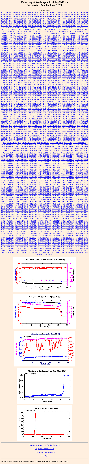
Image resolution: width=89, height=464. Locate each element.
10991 (58, 146)
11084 (31, 150)
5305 (71, 80)
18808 (63, 194)
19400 (31, 201)
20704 (17, 216)
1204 (81, 31)
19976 (63, 205)
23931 (86, 250)
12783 (8, 177)
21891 (8, 228)
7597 (29, 116)
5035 (40, 63)
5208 (86, 75)
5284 (25, 80)
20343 (63, 211)
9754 (82, 141)
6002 (59, 88)
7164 (82, 107)
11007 (13, 148)
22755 (8, 239)
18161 (31, 188)
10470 (44, 145)
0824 (74, 22)
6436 (44, 97)
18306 (77, 188)
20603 (31, 214)
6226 (55, 92)
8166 (37, 126)
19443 (58, 201)
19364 (17, 201)
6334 (10, 95)
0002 (6, 12)
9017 (86, 135)
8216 (10, 129)
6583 (78, 97)
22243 (54, 231)
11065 (85, 148)
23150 (86, 243)
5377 (22, 84)
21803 (68, 224)
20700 (12, 216)
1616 (44, 43)
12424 (81, 158)
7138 (18, 107)
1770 (48, 48)
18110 (17, 188)
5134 (29, 71)
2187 (18, 54)
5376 (18, 84)
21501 (49, 222)
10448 (3, 145)
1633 (6, 45)
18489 (3, 192)
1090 (30, 28)
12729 (26, 173)
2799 (25, 58)
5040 (59, 63)
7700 (22, 120)
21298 (21, 220)
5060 (33, 65)
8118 (33, 124)
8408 (86, 131)
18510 (8, 192)
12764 (31, 175)
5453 (48, 88)
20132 (8, 209)
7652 (48, 118)
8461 (37, 133)
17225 (40, 180)
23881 (77, 250)
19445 (63, 201)
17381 (17, 182)
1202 (74, 31)
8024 (48, 122)
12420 (67, 158)
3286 (71, 60)
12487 (17, 163)
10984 (26, 146)
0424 (78, 16)
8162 (22, 126)
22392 (31, 233)
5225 (59, 77)
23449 (17, 246)
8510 (25, 135)
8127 (52, 124)
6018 (82, 88)
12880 (26, 179)
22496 (86, 233)
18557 (21, 192)
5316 (18, 82)
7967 (14, 122)
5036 (44, 63)
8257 (59, 129)
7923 (86, 120)
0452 (82, 16)
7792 (40, 120)
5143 (63, 71)
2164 (33, 52)
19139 (81, 197)
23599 (40, 248)
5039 (56, 63)
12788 (31, 177)
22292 (12, 233)
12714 (72, 171)
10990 (54, 146)
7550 (22, 114)
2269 (44, 54)
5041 (63, 63)
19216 (35, 199)
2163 (29, 52)
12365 (40, 154)
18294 (67, 188)
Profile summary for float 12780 (44, 452)
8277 (63, 129)
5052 (10, 65)
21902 (17, 228)
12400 (77, 156)
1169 (29, 31)
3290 (86, 60)
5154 (78, 71)
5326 (55, 82)
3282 (56, 60)
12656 (3, 171)
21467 (12, 222)
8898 (67, 135)
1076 (86, 26)
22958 (44, 241)
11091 (54, 150)
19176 (12, 199)
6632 (10, 99)
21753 (49, 224)
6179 (21, 92)
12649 (58, 169)
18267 (58, 188)
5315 (14, 82)
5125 (85, 69)
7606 (59, 116)
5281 (14, 80)
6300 (40, 94)
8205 (56, 128)
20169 (54, 209)
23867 (68, 250)
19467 (68, 201)
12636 (86, 167)
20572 (81, 212)
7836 (56, 120)
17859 (72, 184)
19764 (3, 205)
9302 (29, 139)
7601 (44, 116)
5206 (78, 75)
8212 (82, 128)
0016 (55, 12)
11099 (85, 150)
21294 (17, 220)
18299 (72, 188)
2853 (71, 58)
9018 (3, 137)
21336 (35, 220)
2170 (56, 52)
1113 (48, 28)
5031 (25, 63)
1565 (33, 41)
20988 (12, 218)
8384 (44, 131)
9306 (44, 139)
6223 (44, 92)
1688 (10, 46)
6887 (78, 101)
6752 (86, 99)
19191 (21, 199)
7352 (67, 111)
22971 (54, 241)
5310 (3, 82)
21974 (68, 228)
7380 (82, 111)
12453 (72, 160)
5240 (29, 78)
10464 (40, 145)
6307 (67, 94)
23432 (8, 246)
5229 (74, 77)
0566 (78, 18)
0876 (6, 26)
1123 (85, 28)
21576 (86, 222)
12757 (21, 175)
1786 (6, 50)
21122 (49, 218)
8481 (71, 133)
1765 (29, 48)
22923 (21, 241)
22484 (77, 233)
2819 (59, 58)
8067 (82, 122)
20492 (21, 212)
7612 (78, 116)
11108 (40, 152)
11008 (17, 148)
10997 (81, 146)
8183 (82, 126)
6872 (40, 101)
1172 (40, 31)
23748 (86, 248)
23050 (17, 243)
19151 (3, 199)
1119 (70, 28)
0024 (71, 12)
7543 (6, 114)
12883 (40, 179)
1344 (82, 35)
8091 (22, 124)
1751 (63, 46)
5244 (44, 78)
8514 (33, 135)
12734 (40, 173)
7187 (37, 109)
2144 (48, 50)
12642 (26, 169)
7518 (82, 112)
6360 (71, 95)
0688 (22, 22)
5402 (10, 86)
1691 (18, 46)
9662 (44, 141)
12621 (17, 167)
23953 (21, 252)
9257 (59, 137)
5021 (78, 61)
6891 (3, 103)
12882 (35, 179)
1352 (25, 37)
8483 (78, 133)
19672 (49, 203)
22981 (68, 241)
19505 (72, 201)
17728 (58, 184)
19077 (40, 197)
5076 (3, 67)
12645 (40, 169)
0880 (18, 26)
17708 (49, 184)
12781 (86, 175)
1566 (37, 41)
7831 (52, 120)
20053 (26, 207)
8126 (48, 124)
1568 (44, 41)
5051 (6, 65)
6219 (33, 92)
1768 (40, 48)
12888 (58, 179)
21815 (86, 224)
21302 (26, 220)
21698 (35, 224)
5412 (29, 86)
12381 (21, 156)
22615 (68, 235)
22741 (72, 237)
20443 (8, 212)
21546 (77, 222)
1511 (25, 39)
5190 (37, 75)
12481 (81, 162)
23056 (26, 243)
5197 (63, 75)
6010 (71, 88)
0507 (44, 18)
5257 (86, 78)
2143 (44, 50)
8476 (59, 133)
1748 (52, 46)
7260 (37, 111)
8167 (40, 126)
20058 (35, 207)
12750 (86, 173)
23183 (3, 245)
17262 (44, 180)
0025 (74, 12)
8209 (71, 128)
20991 (17, 218)
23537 (3, 248)
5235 (10, 78)
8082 (6, 124)
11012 (22, 148)
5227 (67, 77)
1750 (59, 46)
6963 (52, 103)
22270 (77, 231)
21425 (72, 220)
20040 (12, 207)
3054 (25, 60)
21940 (44, 228)
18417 (63, 190)
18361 (26, 190)
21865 (58, 226)
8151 (10, 126)
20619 (44, 214)
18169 (35, 188)
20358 (77, 211)
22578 (54, 235)
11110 (45, 152)
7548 (18, 114)
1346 (3, 37)
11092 (58, 150)
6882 (63, 101)
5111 (37, 69)
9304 (37, 139)
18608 (44, 192)
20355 (72, 211)
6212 (25, 92)
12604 (26, 165)
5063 (44, 65)
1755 (78, 46)
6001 (56, 88)
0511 (59, 18)
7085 (48, 105)
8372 (14, 131)
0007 (25, 12)
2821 (67, 58)
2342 (14, 56)
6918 (22, 103)
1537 (14, 41)
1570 (52, 41)
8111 (29, 124)
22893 (8, 241)
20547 (63, 212)
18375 (40, 190)
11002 (3, 148)
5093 (67, 67)
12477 (63, 162)
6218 (29, 92)
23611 (54, 248)
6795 (33, 101)
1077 (3, 28)
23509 (68, 246)
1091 (33, 28)
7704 (25, 120)
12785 (17, 177)
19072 (35, 197)
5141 (56, 71)
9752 (78, 141)
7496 (74, 112)
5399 (86, 84)
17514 (81, 182)
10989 (49, 146)
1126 (11, 29)
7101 (78, 105)
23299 (35, 245)
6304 (56, 94)
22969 (49, 241)
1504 (10, 39)
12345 (3, 154)
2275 (67, 54)
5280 (10, 80)
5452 (44, 88)
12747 (72, 173)
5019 (71, 61)
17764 (63, 184)
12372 (72, 154)
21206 (67, 218)
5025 (3, 63)
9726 (59, 141)
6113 (82, 90)
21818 (3, 226)
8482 (74, 133)
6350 (37, 95)
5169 (48, 73)
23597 (35, 248)
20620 (49, 214)
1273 (29, 33)
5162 (22, 73)
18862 (21, 196)
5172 (59, 73)
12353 (8, 154)
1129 (22, 29)
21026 (26, 218)
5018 (67, 61)
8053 (71, 122)
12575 (12, 165)
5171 (56, 73)
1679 (67, 45)
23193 (12, 245)
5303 (63, 80)
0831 (6, 24)
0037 (25, 14)
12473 (49, 162)
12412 (35, 158)
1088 (22, 28)
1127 (14, 29)
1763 (22, 48)
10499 (86, 145)
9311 (48, 139)
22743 (77, 237)
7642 (33, 118)
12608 (44, 165)
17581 (21, 184)
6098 (63, 90)
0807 (52, 22)
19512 (77, 201)
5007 (25, 61)
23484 (49, 246)
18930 (49, 196)
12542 (54, 163)
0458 (18, 18)
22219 (35, 231)
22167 (77, 229)
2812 (33, 58)
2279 (82, 54)
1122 (81, 28)
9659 (37, 141)
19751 (86, 203)
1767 (37, 48)
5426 (82, 86)
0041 (33, 14)
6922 (37, 103)
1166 (18, 31)
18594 (35, 192)
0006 (22, 12)
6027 (29, 90)
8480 (67, 133)
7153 (48, 107)
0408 (52, 16)
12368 (54, 154)
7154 (52, 107)
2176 (78, 52)
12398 (72, 156)
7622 (18, 118)
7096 (74, 105)
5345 (10, 84)
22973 (63, 241)
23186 (8, 245)
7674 (86, 118)
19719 (68, 203)
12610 (54, 165)
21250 (76, 218)
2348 (37, 56)
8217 (14, 129)
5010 (37, 61)
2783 (56, 56)
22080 (35, 229)
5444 (14, 88)
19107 (58, 197)
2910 (78, 58)
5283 (22, 80)
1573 (63, 41)
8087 (14, 124)
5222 (48, 77)
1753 (71, 46)
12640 (17, 169)
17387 (21, 182)
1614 (37, 43)
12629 (54, 167)
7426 (48, 112)
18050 (54, 186)
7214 (67, 109)
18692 (81, 192)
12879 (21, 179)
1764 (25, 48)
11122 (76, 152)
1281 (59, 33)
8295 (78, 129)
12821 (63, 177)
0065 (3, 16)
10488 (63, 145)
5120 (67, 69)
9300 (22, 139)
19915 (44, 205)
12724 (8, 173)
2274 (63, 54)
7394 (10, 112)
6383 (6, 97)
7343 (56, 111)
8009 (37, 122)
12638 (8, 169)
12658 (12, 171)
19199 (26, 199)
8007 (33, 122)
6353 (44, 95)
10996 (77, 146)
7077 (18, 105)
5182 (10, 75)
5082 (25, 67)
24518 (72, 252)
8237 (33, 129)
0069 (18, 16)
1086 (15, 28)
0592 (37, 20)
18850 (8, 196)
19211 (31, 199)
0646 (82, 20)
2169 (52, 52)
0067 (10, 16)
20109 (77, 207)
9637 (6, 141)
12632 (68, 167)
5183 (14, 75)
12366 (44, 154)
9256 (56, 137)
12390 (54, 156)
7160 (74, 107)
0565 (74, 18)
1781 (74, 48)
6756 (14, 101)
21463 (8, 222)
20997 (22, 218)
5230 (78, 77)
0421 (67, 16)
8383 (40, 131)
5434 (6, 88)
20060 (40, 207)
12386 (44, 156)
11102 (13, 152)
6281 (14, 94)
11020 (44, 148)
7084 (44, 105)
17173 (26, 180)
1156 (66, 29)
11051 (49, 148)
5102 (7, 69)
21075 (35, 218)
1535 (6, 41)
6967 (56, 103)
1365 (37, 37)
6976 (74, 103)
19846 (21, 205)
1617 (48, 43)
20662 (86, 214)
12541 (49, 163)
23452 (21, 246)
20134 (12, 209)
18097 (3, 188)
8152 (14, 126)
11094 (67, 150)
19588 (8, 203)
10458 (21, 145)
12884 (44, 179)
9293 (10, 139)
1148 (37, 29)
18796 (58, 194)
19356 (8, 201)
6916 (14, 103)
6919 (25, 103)
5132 (22, 71)
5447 (25, 88)
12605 (31, 165)
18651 (63, 192)
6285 (29, 94)
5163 (25, 73)
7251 (14, 111)
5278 (3, 80)
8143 (78, 124)
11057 (67, 148)
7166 (3, 109)
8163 (25, 126)
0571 (10, 20)
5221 (44, 77)
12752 (8, 175)
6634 (18, 99)
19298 (58, 199)
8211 (78, 128)
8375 (22, 131)
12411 (31, 158)
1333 (44, 35)
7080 (29, 105)
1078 (7, 28)
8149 (6, 126)
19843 (17, 205)
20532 (49, 212)
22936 (31, 241)
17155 (17, 180)
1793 (29, 50)
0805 (48, 22)
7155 (55, 107)
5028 (14, 63)
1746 (44, 46)
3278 (40, 60)
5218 (37, 77)
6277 (86, 92)
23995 (40, 252)
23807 (31, 250)
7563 (48, 114)
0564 (71, 18)
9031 (10, 137)
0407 (48, 16)
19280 (49, 199)
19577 (3, 203)
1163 (7, 31)
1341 (74, 35)
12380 (17, 156)
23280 (26, 245)
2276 (71, 54)
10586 (8, 146)
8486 (86, 133)
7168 (10, 109)
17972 (21, 186)
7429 (52, 112)
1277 (44, 33)
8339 (3, 131)
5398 (82, 84)
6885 (74, 101)
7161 (78, 107)
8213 (86, 128)
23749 (3, 250)
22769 (21, 239)
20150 (44, 209)
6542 (74, 97)
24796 (42, 254)
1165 (14, 31)
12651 (68, 169)
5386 (48, 84)
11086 (40, 150)
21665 (12, 224)
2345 (25, 56)
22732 (63, 237)
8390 (52, 131)
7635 (25, 118)
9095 (29, 137)
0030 (3, 14)
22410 (40, 233)
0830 (3, 24)
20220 (77, 209)
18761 (35, 194)
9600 (71, 139)
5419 (55, 86)
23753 (8, 250)
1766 (33, 48)
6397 (29, 97)
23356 (58, 245)
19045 (3, 197)
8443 (14, 133)
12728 (21, 173)
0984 (67, 26)
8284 (74, 129)
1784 (86, 48)
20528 (44, 212)
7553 (29, 114)
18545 (12, 192)
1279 (52, 33)
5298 (44, 80)
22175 (86, 229)
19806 (8, 205)
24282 (49, 252)
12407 (12, 158)
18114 (21, 188)
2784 (59, 56)
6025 (22, 90)
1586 (25, 43)
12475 (54, 162)
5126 (3, 71)
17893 (81, 184)
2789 (78, 56)
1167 (22, 31)
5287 (33, 80)
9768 (38, 143)
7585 (86, 114)
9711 (55, 141)
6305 (59, 94)
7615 (3, 118)
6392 (14, 97)
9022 (6, 137)
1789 (18, 50)
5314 (10, 82)
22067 (31, 229)
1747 (48, 46)
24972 (51, 254)
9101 (40, 137)
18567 (26, 192)
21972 (63, 228)
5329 (67, 82)
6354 (48, 95)
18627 (49, 192)
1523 (71, 39)
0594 (44, 20)
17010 (72, 179)
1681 (71, 45)
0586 (25, 20)
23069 (35, 243)
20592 (17, 214)
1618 (52, 43)
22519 (17, 235)
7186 (33, 109)
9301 (25, 139)
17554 (17, 184)
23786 (21, 250)
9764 (27, 143)
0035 (22, 14)
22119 (58, 229)
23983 (35, 252)
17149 (12, 180)
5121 (70, 69)
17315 (72, 180)
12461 (21, 162)
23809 (40, 250)
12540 (44, 163)
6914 (6, 103)
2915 (10, 60)
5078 (10, 67)
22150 (67, 229)
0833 (14, 24)
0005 (18, 12)
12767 (35, 175)
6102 (74, 90)
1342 (78, 35)
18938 (54, 196)
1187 (48, 31)
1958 (37, 50)
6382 (3, 97)
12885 (49, 179)
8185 (3, 128)
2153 (82, 50)
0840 (37, 24)
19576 (86, 201)
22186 (8, 231)
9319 (67, 139)
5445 (18, 88)
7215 (71, 109)
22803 (44, 239)
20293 (40, 211)
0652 (14, 22)
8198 (33, 128)
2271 (52, 54)
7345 (59, 111)
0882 (25, 26)
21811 (81, 224)
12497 (35, 163)
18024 (40, 186)
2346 (29, 56)
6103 (78, 90)
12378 (8, 156)
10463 (35, 145)
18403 (58, 190)
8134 (63, 124)
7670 (78, 118)
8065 (74, 122)
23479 (40, 246)
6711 (55, 99)
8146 (3, 126)
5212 (14, 77)
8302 (82, 129)
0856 (67, 24)
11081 (22, 150)
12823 (72, 177)
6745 (59, 99)
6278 (3, 94)
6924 (44, 103)
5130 (14, 71)
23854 (58, 250)
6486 (59, 97)
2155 (3, 52)
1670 (37, 45)
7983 (22, 122)
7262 (44, 111)
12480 (77, 162)
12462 (26, 162)
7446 (59, 112)
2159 (18, 52)
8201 (44, 128)
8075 (86, 122)
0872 (78, 24)
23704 (67, 248)
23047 (8, 243)
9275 (82, 137)
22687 (17, 237)
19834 (12, 205)
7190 (48, 109)
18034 (49, 186)
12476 (58, 162)
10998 (86, 146)
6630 (3, 99)
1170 (33, 31)
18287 (63, 188)
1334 (48, 35)
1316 (3, 35)
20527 (40, 212)
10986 (35, 146)
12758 (26, 175)
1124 (3, 29)
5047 (78, 63)
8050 (63, 122)
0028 (82, 12)
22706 (31, 237)
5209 (3, 77)
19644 (44, 203)
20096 (63, 207)
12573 (8, 165)
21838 (26, 226)
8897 (63, 135)
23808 (35, 250)
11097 (76, 150)
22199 (12, 231)
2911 (82, 58)
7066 (3, 105)
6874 (48, 101)
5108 (29, 69)
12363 (31, 154)
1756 (82, 46)
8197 (29, 128)
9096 (33, 137)
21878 (72, 226)
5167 (40, 73)
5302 (59, 80)
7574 (71, 114)
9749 (71, 141)
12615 (77, 165)
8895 (59, 135)
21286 (8, 220)
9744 (67, 141)
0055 (52, 14)
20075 (44, 207)
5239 (25, 78)
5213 (18, 77)
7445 (56, 112)
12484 (8, 163)
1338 (63, 35)
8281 (71, 129)
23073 (49, 243)
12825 (81, 177)
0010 (33, 12)
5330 (71, 82)
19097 (54, 197)
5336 (3, 84)
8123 (40, 124)
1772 (52, 48)
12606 (35, 165)
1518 (52, 39)
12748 (77, 173)
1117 (63, 28)
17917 (3, 186)
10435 (61, 143)
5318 (25, 82)
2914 (6, 60)
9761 (16, 143)
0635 (56, 20)
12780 (81, 175)
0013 (44, 12)
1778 (63, 48)
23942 (8, 252)
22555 (40, 235)
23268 (21, 245)
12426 (86, 158)
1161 (85, 29)
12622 (21, 167)
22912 (12, 241)
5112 (40, 69)
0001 (3, 12)
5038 (52, 63)
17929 (8, 186)
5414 (37, 86)
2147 (59, 50)
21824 (8, 226)
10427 (43, 143)
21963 (58, 228)
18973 (58, 196)
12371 (68, 154)
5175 (71, 73)
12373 (77, 154)
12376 (86, 154)
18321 (3, 190)
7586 (3, 116)
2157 (10, 52)
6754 (6, 101)
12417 (54, 158)
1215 (3, 33)
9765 (31, 143)
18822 (81, 194)
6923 (40, 103)
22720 (40, 237)
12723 (3, 173)
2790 (82, 56)
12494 (26, 163)
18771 (44, 194)
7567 (56, 114)
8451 (29, 133)
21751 (44, 224)
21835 (21, 226)
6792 (22, 101)
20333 (54, 211)
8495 (6, 135)
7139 (21, 107)
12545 (63, 163)
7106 (86, 105)
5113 (44, 69)
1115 (56, 28)
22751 (86, 237)
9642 (10, 141)
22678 (12, 237)
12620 (12, 167)
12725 (12, 173)
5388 (52, 84)
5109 (33, 69)
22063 (26, 229)
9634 (3, 141)
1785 (3, 50)
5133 (25, 71)
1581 (6, 43)
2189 (25, 54)
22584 (58, 235)
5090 (56, 67)
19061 (12, 197)
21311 (31, 220)
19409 (40, 201)
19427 (49, 201)
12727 (17, 173)
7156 (59, 107)
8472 (52, 133)
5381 (33, 84)
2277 (74, 54)
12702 (44, 171)
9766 (34, 143)
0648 (86, 20)
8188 (6, 128)
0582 (18, 20)
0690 (29, 22)
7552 (25, 114)
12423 (77, 158)
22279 (3, 233)
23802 (26, 250)
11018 (35, 148)
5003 (10, 61)
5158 (6, 73)
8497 (10, 135)
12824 (77, 177)
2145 (52, 50)
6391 (10, 97)
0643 (71, 20)
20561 (72, 212)
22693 (21, 237)
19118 (68, 197)
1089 (26, 28)
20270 (21, 211)
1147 (33, 29)
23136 (81, 243)
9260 (63, 137)
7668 (74, 118)
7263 (48, 111)
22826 (58, 239)
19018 (81, 196)
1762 (18, 48)
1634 (10, 45)
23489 (54, 246)
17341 (3, 182)
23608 (44, 248)
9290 (3, 139)
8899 (71, 135)
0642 (67, 20)
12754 (12, 175)
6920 (29, 103)
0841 (40, 24)
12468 (35, 162)
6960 (48, 103)
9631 (82, 139)
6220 (37, 92)
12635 (81, 167)
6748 (71, 99)
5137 (40, 71)
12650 (63, 169)
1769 (44, 48)
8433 (6, 133)
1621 (59, 43)
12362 (26, 154)
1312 (74, 33)
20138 (31, 209)
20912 (58, 216)
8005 (29, 122)
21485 (26, 222)
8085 (10, 124)
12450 (58, 160)
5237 (18, 78)
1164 (10, 31)
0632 (52, 20)
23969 (31, 252)
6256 (74, 92)
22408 (35, 233)
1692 (22, 46)
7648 (40, 118)
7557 (37, 114)
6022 (10, 90)
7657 (52, 118)
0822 (67, 22)
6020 (3, 90)
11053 (54, 148)
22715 (35, 237)
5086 (40, 67)
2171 (59, 52)
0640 (59, 20)
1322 (22, 35)
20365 (81, 211)
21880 (77, 226)
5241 (33, 78)
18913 (40, 196)
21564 (81, 222)
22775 (31, 239)
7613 (82, 116)
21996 (86, 228)
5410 (22, 86)
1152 (52, 29)
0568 (86, 18)
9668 (52, 141)
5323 (44, 82)
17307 (63, 180)
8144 (82, 124)
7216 (74, 109)
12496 (31, 163)
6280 (10, 94)
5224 (55, 77)
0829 (86, 22)
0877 (10, 26)
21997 (3, 229)
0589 (29, 20)
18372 (35, 190)
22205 (17, 231)
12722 (86, 171)
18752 (26, 194)
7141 (29, 107)
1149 (40, 29)
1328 (40, 35)
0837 (29, 24)
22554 (35, 235)
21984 (77, 228)
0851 (48, 24)
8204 (52, 128)
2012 (40, 50)
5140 (52, 71)
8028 (52, 122)
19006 (68, 196)
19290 (54, 199)
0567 (82, 18)
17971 (17, 186)
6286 (33, 94)
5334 (86, 82)
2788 (74, 56)
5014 (52, 61)
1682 (74, 45)
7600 (40, 116)
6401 (37, 97)
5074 (82, 65)
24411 (58, 252)
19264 (44, 199)
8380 (29, 131)
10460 (26, 145)
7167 (6, 109)
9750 (74, 141)
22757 (12, 239)
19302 (63, 199)
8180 (74, 126)
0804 (44, 22)
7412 (33, 112)
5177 (78, 73)
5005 (18, 61)
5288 (37, 80)
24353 (54, 252)
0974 (59, 26)
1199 (62, 31)
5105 (18, 69)
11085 (35, 150)
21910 (26, 228)
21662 (8, 224)
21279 (86, 218)
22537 (26, 235)
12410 (26, 158)
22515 (12, 235)
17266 (49, 180)
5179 (86, 73)
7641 (29, 118)
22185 (3, 231)
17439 (54, 182)
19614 (26, 203)
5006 (22, 61)
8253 (52, 129)
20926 (72, 216)
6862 (37, 101)
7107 (3, 107)
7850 (71, 120)
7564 (52, 114)
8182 (78, 126)
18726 (12, 194)
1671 (40, 45)
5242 (37, 78)
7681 (3, 120)
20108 (72, 207)
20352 (68, 211)
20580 (8, 214)
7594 (18, 116)
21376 (49, 220)
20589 (12, 214)
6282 (18, 94)
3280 (48, 60)
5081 (22, 67)
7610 (71, 116)
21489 (35, 222)
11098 (81, 150)
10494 (72, 145)
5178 (82, 73)
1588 (33, 43)
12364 (35, 154)
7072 (10, 105)
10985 (31, 146)
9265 (71, 137)
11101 (9, 152)
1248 (10, 33)
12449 (54, 160)
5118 (59, 69)
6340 (33, 95)
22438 (44, 233)
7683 (6, 120)
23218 (17, 245)
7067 (6, 105)
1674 (52, 45)
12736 (44, 173)
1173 (44, 31)
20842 (44, 216)
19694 (54, 203)
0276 (29, 16)
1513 (33, 39)
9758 (8, 143)
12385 (40, 156)
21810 (77, 224)
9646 (18, 141)
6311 (82, 94)
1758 (3, 48)
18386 (44, 190)
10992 (63, 146)
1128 (18, 29)
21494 (40, 222)
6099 (67, 90)
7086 (52, 105)
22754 (3, 239)
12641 (21, 169)
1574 (67, 41)
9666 (48, 141)
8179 (71, 126)
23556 (12, 248)
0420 (63, 16)
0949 (52, 26)
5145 (71, 71)
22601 (63, 235)
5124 (82, 69)
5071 (71, 65)
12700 (35, 171)
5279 (6, 80)
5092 (63, 67)
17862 (77, 184)
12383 (31, 156)
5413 (33, 86)
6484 (52, 97)
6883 (67, 101)
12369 (58, 154)
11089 (44, 150)
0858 (74, 24)
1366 (40, 37)
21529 (68, 222)
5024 (86, 61)
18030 (44, 186)
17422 (35, 182)
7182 (18, 109)
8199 (37, 128)
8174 (56, 126)
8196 (25, 128)
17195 (35, 180)
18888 (35, 196)
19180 (17, 199)
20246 (8, 211)
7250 (10, 111)
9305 (40, 139)
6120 (10, 92)
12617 (86, 165)
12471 (40, 162)
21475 (17, 222)
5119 (63, 69)
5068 (63, 65)
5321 (37, 82)
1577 (78, 41)
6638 (29, 99)
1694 (29, 46)
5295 (40, 80)
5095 (74, 67)
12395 (63, 156)
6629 (86, 97)
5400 (3, 86)
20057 (31, 207)
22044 (12, 229)
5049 (86, 63)
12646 (44, 169)
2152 (78, 50)
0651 (10, 22)
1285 (67, 33)
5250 (67, 78)
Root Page (44, 456)
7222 (3, 111)
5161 (18, 73)
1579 (86, 41)
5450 (37, 88)
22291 (8, 233)
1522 (67, 39)
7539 (3, 114)
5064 (48, 65)
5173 (63, 73)
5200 (74, 75)
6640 (37, 99)
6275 (78, 92)
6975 (71, 103)
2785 (63, 56)
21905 (21, 228)
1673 (48, 45)
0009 (29, 12)
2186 (14, 54)
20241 (3, 211)
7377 (74, 111)
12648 (54, 169)
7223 (6, 111)
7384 (3, 112)
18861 (17, 196)
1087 (18, 28)
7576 (74, 114)
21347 (40, 220)
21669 (17, 224)
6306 (63, 94)
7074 (14, 105)
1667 (25, 45)
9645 (14, 141)
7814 (48, 120)
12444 (31, 160)
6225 (52, 92)
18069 (72, 186)
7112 (6, 107)
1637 (18, 45)
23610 (49, 248)
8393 (63, 131)
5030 (22, 63)
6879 (56, 101)
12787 (26, 177)
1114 (52, 28)
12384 (35, 156)
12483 (3, 163)
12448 (49, 160)
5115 (52, 69)
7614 (86, 116)
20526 (35, 212)
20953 (81, 216)
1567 (40, 41)
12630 (58, 167)
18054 (58, 186)
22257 (68, 231)
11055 (63, 148)
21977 (72, 228)
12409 (21, 158)
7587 (6, 116)
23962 (26, 252)
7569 (63, 114)
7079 (25, 105)
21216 (72, 218)
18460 (77, 190)
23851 (49, 250)
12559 (3, 165)
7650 (44, 118)
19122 (72, 197)
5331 (74, 82)
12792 (44, 177)
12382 (26, 156)
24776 (38, 254)
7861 (78, 120)
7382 (86, 111)
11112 (53, 152)
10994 (68, 146)
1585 (22, 43)
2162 (25, 52)
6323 (86, 94)
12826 (86, 177)
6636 (22, 99)
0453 (86, 16)
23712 (72, 248)
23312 (40, 245)
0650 (6, 22)
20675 (3, 216)
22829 (63, 239)
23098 (63, 243)
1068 (74, 26)
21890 (3, 228)
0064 (86, 14)
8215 (6, 129)
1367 (44, 37)
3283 (59, 60)
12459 (12, 162)
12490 (21, 163)
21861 (54, 226)
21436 (81, 220)
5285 (29, 80)
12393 (58, 156)
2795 (10, 58)
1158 (74, 29)
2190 (29, 54)
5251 (71, 78)
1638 (22, 45)
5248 (59, 78)
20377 (86, 211)
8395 (71, 131)
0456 (10, 18)
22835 (68, 239)
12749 (81, 173)
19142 (86, 197)
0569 (3, 20)
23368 (68, 245)
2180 (3, 54)
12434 (26, 160)
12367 (49, 154)
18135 (26, 188)
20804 (31, 216)
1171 (36, 31)
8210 (74, 128)
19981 (68, 205)
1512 (29, 39)
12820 (58, 177)
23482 (44, 246)
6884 (71, 101)
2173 (67, 52)
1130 (26, 29)
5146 (74, 71)
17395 (26, 182)
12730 (31, 173)
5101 (3, 69)
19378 (21, 201)
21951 (49, 228)
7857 (74, 120)
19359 (12, 201)
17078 (86, 179)
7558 (40, 114)
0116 (21, 16)
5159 (10, 73)
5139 (48, 71)
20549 (68, 212)
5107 (26, 69)
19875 (31, 205)
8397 (74, 131)
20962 (86, 216)
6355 (52, 95)
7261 (40, 111)
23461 (31, 246)
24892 (47, 254)
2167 (44, 52)
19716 (63, 203)
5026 (6, 63)
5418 (52, 86)
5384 (40, 84)
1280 (56, 33)
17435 (49, 182)
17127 (8, 180)
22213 (26, 231)
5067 (59, 65)
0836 (25, 24)
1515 (40, 39)
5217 (33, 77)
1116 (59, 28)
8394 (67, 131)
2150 (71, 50)
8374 (18, 131)
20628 (63, 214)
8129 (55, 124)
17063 (77, 179)
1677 (59, 45)
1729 (40, 46)
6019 (86, 88)
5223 (52, 77)
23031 (86, 241)
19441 (54, 201)
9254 (52, 137)
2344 (22, 56)
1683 (78, 45)
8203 (48, 128)
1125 (7, 29)
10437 (70, 143)
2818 (56, 58)
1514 (37, 39)
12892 (68, 179)
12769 (44, 175)
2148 (63, 50)
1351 (22, 37)
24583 (81, 252)
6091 (37, 90)
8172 (48, 126)
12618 (3, 167)
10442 (79, 143)
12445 (35, 160)
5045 (71, 63)
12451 (63, 160)
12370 (63, 154)
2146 (56, 50)
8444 (18, 133)
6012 (78, 88)
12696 (31, 171)
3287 (74, 60)
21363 (44, 220)
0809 (56, 22)
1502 (3, 39)
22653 (86, 235)
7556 (33, 114)
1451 (67, 37)
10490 (68, 145)
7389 (6, 112)
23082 (54, 243)
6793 (25, 101)
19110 (63, 197)
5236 (14, 78)
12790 (35, 177)
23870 (72, 250)
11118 (67, 152)
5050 (3, 65)
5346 (14, 84)
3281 (52, 60)
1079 (11, 28)
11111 (49, 152)
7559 (44, 114)
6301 (44, 94)
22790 (40, 239)
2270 (48, 54)
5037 (48, 63)
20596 (21, 214)
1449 (59, 37)
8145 (86, 124)
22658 (3, 237)
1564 (29, 41)
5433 (3, 88)
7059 (86, 103)
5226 (63, 77)
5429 (86, 86)
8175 (59, 126)
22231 (40, 231)
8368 (6, 131)
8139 (71, 124)
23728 (77, 248)
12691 (26, 171)
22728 (58, 237)
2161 (22, 52)
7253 (22, 111)
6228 (63, 92)
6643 (48, 99)
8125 (44, 124)
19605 (21, 203)
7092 (67, 105)
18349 (21, 190)
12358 (12, 154)
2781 (48, 56)
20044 (21, 207)
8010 (40, 122)
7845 (63, 120)
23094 (58, 243)
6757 (18, 101)
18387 (49, 190)
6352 (40, 95)
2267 (37, 54)
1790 (22, 50)
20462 (12, 212)
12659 (17, 171)
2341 (10, 56)
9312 (52, 139)
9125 (44, 137)
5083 (29, 67)
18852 (12, 196)
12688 (21, 171)
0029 (86, 12)
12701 (40, 171)
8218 (18, 129)
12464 (31, 162)
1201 (70, 31)
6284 (25, 94)
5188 (29, 75)
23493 (58, 246)
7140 (25, 107)
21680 (31, 224)
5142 (59, 71)
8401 (78, 131)
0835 (22, 24)
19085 (44, 197)
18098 (8, 188)
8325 (86, 129)
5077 (6, 67)
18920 (44, 196)
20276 (31, 211)
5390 (59, 84)
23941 (3, 252)
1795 (33, 50)
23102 (68, 243)
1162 (3, 31)
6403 (40, 97)
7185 (29, 109)
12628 (49, 167)
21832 (17, 226)
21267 (81, 218)
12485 (12, 163)
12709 (58, 171)
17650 (40, 184)
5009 (33, 61)
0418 (55, 16)
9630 (78, 139)
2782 (52, 56)
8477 (63, 133)
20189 (68, 209)
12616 (81, 165)
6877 (52, 101)
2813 (37, 58)
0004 (14, 12)
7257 (29, 111)
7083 (40, 105)
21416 (67, 220)
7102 (82, 105)
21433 (77, 220)
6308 (71, 94)
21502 (54, 222)
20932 (77, 216)
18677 (77, 192)
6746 (63, 99)
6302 (48, 94)
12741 (54, 173)
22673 (8, 237)
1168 (25, 31)
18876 (31, 196)
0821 (63, 22)
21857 (49, 226)
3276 (33, 60)
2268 (40, 54)
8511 (29, 135)
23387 (72, 245)
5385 (44, 84)
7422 (40, 112)
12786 (21, 177)
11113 (58, 152)
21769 (54, 224)
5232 (86, 77)
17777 (68, 184)
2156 (6, 52)
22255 (63, 231)
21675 (26, 224)
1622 (63, 43)
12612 (63, 165)
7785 (37, 120)
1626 (78, 43)
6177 (18, 92)
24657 (86, 252)
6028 (33, 90)
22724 (49, 237)
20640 (72, 214)
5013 (48, 61)
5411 (25, 86)
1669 (33, 45)
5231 (82, 77)
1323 (25, 35)
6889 (86, 101)
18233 (49, 188)
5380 (29, 84)
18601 (40, 192)
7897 (82, 120)
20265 (17, 211)
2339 (3, 56)
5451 (40, 88)
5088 (48, 67)
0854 (59, 24)
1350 (18, 37)
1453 (74, 37)
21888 (86, 226)
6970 (63, 103)
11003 (8, 148)
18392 (54, 190)
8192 (14, 128)
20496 (26, 212)
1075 (82, 26)
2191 (33, 54)
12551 (77, 163)
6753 (3, 101)
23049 (12, 243)
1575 (71, 41)
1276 (40, 33)
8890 (55, 135)
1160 (81, 29)
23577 (21, 248)
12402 (86, 156)
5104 (14, 69)
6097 (59, 90)
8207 (63, 128)
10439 (75, 143)
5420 (59, 86)
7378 (78, 111)
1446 (52, 37)
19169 (8, 199)
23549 (8, 248)
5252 (74, 78)
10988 (44, 146)
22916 (17, 241)
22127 (63, 229)
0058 (63, 14)
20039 (8, 207)
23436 (12, 246)
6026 (25, 90)
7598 (33, 116)
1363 (29, 37)
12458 (8, 162)
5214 (21, 77)
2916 (14, 60)
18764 (40, 194)
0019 (63, 12)
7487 (71, 112)
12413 (40, 158)
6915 (10, 103)
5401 (6, 86)
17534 (3, 184)
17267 (54, 180)
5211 (10, 77)
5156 (86, 71)
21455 (3, 222)
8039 (56, 122)
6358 (63, 95)
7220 (82, 109)
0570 (6, 20)
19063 (17, 197)
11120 (71, 152)
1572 (59, 41)
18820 (72, 194)
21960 (54, 228)
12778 (72, 175)
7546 (10, 114)
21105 (40, 218)
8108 (25, 124)
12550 (72, 163)
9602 (74, 139)
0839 (33, 24)
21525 (63, 222)
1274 (33, 33)
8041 (59, 122)
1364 (33, 37)
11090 (49, 150)
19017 (77, 196)
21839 (31, 226)
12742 (58, 173)
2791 (86, 56)
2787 (71, 56)
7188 (40, 109)
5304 (67, 80)
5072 (74, 65)
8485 (82, 133)
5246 (52, 78)
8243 (37, 129)
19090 (49, 197)
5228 (71, 77)
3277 (37, 60)
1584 (18, 43)
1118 (67, 28)
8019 (44, 122)
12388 (49, 156)
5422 (67, 86)
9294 (14, 139)
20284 (35, 211)
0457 (14, 18)
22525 (21, 235)
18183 (40, 188)
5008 (29, 61)
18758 (31, 194)
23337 (49, 245)
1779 (67, 48)
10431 (47, 143)
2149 (67, 50)
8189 (10, 128)
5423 (71, 86)
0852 (52, 24)
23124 (77, 243)
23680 (63, 248)
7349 (63, 111)
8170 (44, 126)
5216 (29, 77)
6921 (33, 103)
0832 (10, 24)
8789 (37, 135)
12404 (3, 158)
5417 (48, 86)
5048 (82, 63)
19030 (86, 196)
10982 (17, 146)
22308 (17, 233)
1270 (18, 33)
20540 (58, 212)
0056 (56, 14)
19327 (77, 199)
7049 (78, 103)
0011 (37, 12)
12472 (44, 162)
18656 (68, 192)
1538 (18, 41)
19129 (77, 197)
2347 (33, 56)
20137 (26, 209)
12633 (72, 167)
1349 (14, 37)
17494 (77, 182)
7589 (10, 116)
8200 (40, 128)
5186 (22, 75)
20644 (77, 214)
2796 (14, 58)
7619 (10, 118)
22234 (44, 231)
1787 (10, 50)
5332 (78, 82)
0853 (56, 24)
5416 (44, 86)
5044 (67, 63)
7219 (78, 109)
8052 (67, 122)
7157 (63, 107)
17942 (12, 186)
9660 (40, 141)
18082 (81, 186)
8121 (37, 124)
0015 (52, 12)
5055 (18, 65)
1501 (86, 37)
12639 (12, 169)
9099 (37, 137)
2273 (59, 54)
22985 (72, 241)
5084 (33, 67)
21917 (31, 228)
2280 (86, 54)
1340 (71, 35)
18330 (12, 190)
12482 (86, 162)
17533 (86, 182)
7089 (59, 105)
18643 (58, 192)
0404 (37, 16)
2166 (40, 52)
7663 (63, 118)
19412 (44, 201)
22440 (49, 233)
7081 (33, 105)
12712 (67, 171)
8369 (10, 131)
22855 (81, 239)
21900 (12, 228)
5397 (78, 84)
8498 (14, 135)
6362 (78, 95)
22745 (81, 237)
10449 (8, 145)
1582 (10, 43)
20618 (40, 214)
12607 (40, 165)
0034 (18, 14)
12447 (44, 160)
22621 (72, 235)
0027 (78, 12)
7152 (44, 107)
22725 (54, 237)
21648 (3, 224)
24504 (67, 252)
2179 (86, 52)
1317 (6, 35)
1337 (59, 35)
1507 (14, 39)
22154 (72, 229)
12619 (8, 167)
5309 (86, 80)
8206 (59, 128)
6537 (71, 97)
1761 (14, 48)
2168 (48, 52)
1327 (37, 35)
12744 (63, 173)
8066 (78, 122)
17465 (58, 182)
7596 (25, 116)
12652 (72, 169)
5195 (56, 75)
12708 (54, 171)
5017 (63, 61)
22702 (26, 237)
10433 (52, 143)
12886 (54, 179)
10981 (12, 146)
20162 (49, 209)
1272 (25, 33)
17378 (12, 182)
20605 (35, 214)
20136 (21, 209)
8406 (82, 131)
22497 (3, 235)
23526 (81, 246)
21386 (58, 220)
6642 (44, 99)
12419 (63, 158)
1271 (22, 33)
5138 (44, 71)
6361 (74, 95)
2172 (63, 52)
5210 (6, 77)
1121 (78, 28)
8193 (18, 128)
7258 (33, 111)
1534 (3, 41)
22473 (63, 233)
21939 (40, 228)
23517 (77, 246)
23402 (81, 245)
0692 (37, 22)
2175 (74, 52)
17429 (44, 182)
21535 (72, 222)
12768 (40, 175)
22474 (68, 233)
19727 (72, 203)
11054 (58, 148)
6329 (6, 95)
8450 (25, 133)
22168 (81, 229)
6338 (25, 95)
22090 (44, 229)
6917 (18, 103)
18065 (68, 186)
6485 (56, 97)
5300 (52, 80)
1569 (48, 41)
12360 (17, 154)
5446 (22, 88)
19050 (8, 197)
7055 (82, 103)
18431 (68, 190)
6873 (44, 101)
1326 (33, 35)
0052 (40, 14)
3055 (29, 60)
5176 (74, 73)
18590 (31, 192)
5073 (78, 65)
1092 (37, 28)
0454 (3, 18)
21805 (72, 224)
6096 (56, 90)
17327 (77, 180)
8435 (10, 133)
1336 (56, 35)
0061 (74, 14)
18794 (54, 194)
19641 (40, 203)
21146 (63, 218)
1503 (6, 39)
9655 (29, 141)
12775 (63, 175)
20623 (54, 214)
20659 (81, 214)
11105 (27, 152)
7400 (18, 112)
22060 (21, 229)
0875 (3, 26)
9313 (55, 139)
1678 (63, 45)
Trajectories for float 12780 (44, 449)
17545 (8, 184)
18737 (17, 194)
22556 (44, 235)
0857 (71, 24)
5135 (33, 71)
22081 (40, 229)
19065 (21, 197)
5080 (18, 67)
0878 (14, 26)
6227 (59, 92)
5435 (10, 88)
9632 (86, 139)
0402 (33, 16)
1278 (48, 33)
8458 (33, 133)
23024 (81, 241)
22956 (40, 241)
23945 (12, 252)
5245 (48, 78)
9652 (25, 141)
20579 (3, 214)
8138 (67, 124)
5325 (52, 82)
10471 (49, 145)
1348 (10, 37)
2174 (71, 52)
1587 (29, 43)
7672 (82, 118)
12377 (3, 156)
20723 (21, 216)
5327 (59, 82)
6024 (18, 90)
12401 (81, 156)
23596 (31, 248)
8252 (48, 129)
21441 (86, 220)
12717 (81, 171)
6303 (52, 94)
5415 (40, 86)
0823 (71, 22)
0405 (40, 16)
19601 (17, 203)
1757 (86, 46)
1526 (82, 39)
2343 (18, 56)
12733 (35, 173)
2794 (6, 58)
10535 (3, 146)
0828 (82, 22)
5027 (10, 63)
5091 (59, 67)
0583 (22, 20)
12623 (26, 167)
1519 (55, 39)
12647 (49, 169)
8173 (52, 126)
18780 (49, 194)
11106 (31, 152)
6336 (18, 95)
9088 (14, 137)
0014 (48, 12)
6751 (82, 99)
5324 (48, 82)
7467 (67, 112)
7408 (29, 112)
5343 (6, 84)
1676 (56, 45)
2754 (44, 56)
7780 (33, 120)
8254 (56, 129)
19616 (31, 203)
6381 (86, 95)
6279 (6, 94)
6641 (40, 99)
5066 (56, 65)
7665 (67, 118)
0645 (78, 20)
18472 (86, 190)
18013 (31, 186)
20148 (40, 209)
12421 (72, 158)
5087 (44, 67)
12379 (12, 156)
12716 (77, 171)
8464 (40, 133)
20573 (86, 212)
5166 (37, 73)
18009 (26, 186)
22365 (21, 233)
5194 (52, 75)
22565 (49, 235)
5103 (10, 69)
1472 (78, 37)
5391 (63, 84)
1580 (3, 43)
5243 (40, 78)
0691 (33, 22)
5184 (18, 75)
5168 (44, 73)
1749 (56, 46)
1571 (56, 41)
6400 (33, 97)
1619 (56, 43)
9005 (78, 135)
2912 (86, 58)
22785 (35, 239)
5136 (37, 71)
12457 (3, 162)
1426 (48, 37)
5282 (18, 80)
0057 (59, 14)
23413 (86, 245)
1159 (77, 29)
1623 (67, 43)
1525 (78, 39)
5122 (74, 69)
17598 (26, 184)
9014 (82, 135)
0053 (44, 14)
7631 (22, 118)
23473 (35, 246)
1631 (86, 43)
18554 (17, 192)
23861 (63, 250)
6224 (48, 92)
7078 (22, 105)
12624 (31, 167)
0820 (59, 22)
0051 (37, 14)
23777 (12, 250)
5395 (71, 84)
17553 (12, 184)
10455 (12, 145)
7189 (44, 109)
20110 (81, 207)
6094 (48, 90)
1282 (63, 33)
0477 (25, 18)
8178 (67, 126)
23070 (40, 243)
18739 (21, 194)
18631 (54, 192)
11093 (63, 150)
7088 (56, 105)
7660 (56, 118)
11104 (22, 152)
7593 (14, 116)
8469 (48, 133)
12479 (72, 162)
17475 (68, 182)
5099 (82, 67)
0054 (48, 14)
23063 (31, 243)
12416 (49, 158)
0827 (78, 22)
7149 (33, 107)
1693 (25, 46)
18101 (12, 188)
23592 (26, 248)
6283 (22, 94)
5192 (44, 75)
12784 (12, 177)
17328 (81, 180)
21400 (63, 220)
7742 (29, 120)
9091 (18, 137)
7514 (78, 112)
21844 (35, 226)
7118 (10, 107)
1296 (71, 33)
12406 (8, 158)
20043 (17, 207)
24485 (63, 252)
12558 (86, 163)
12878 (17, 179)
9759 (12, 143)
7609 (67, 116)
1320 (14, 35)
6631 (6, 99)
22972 (58, 241)
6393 (18, 97)
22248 (58, 231)
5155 (82, 71)
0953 (56, 26)
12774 (58, 175)
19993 (72, 205)
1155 (63, 29)
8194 (22, 128)
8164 (29, 126)
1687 (6, 46)
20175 (58, 209)
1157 (70, 29)
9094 (25, 137)
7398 (14, 112)
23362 (63, 245)
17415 (31, 182)
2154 (86, 50)
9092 (22, 137)
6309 (74, 94)
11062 (76, 148)
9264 (67, 137)
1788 (14, 50)
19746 (81, 203)
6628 (82, 97)
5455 (52, 88)
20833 (40, 216)
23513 (72, 246)
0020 (67, 12)
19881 (40, 205)
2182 (10, 54)
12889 (63, 179)
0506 (40, 18)
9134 (48, 137)
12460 (17, 162)
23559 (17, 248)
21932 (35, 228)
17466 (63, 182)
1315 (86, 33)
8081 (3, 124)
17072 (81, 179)
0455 (6, 18)
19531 (81, 201)
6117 (3, 92)
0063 (82, 14)
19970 (58, 205)
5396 (74, 84)
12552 (81, 163)
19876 (35, 205)
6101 (71, 90)
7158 (67, 107)
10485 (58, 145)
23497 (63, 246)
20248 (12, 211)
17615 (35, 184)
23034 (3, 243)
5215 (25, 77)
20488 (17, 212)
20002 (86, 205)
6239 (71, 92)
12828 (8, 179)
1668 (29, 45)
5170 (52, 73)
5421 (63, 86)
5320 (33, 82)
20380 (3, 212)
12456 (86, 160)
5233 (3, 78)
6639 (33, 99)
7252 (18, 111)
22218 (31, 231)
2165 (37, 52)
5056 (22, 65)
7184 (25, 109)
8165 (33, 126)
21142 (58, 218)
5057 (25, 65)
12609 (49, 165)
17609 (31, 184)
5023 (82, 61)
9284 (86, 137)
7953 (6, 122)
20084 (54, 207)
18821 (77, 194)
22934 (26, 241)
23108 (72, 243)
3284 (63, 60)
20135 (17, 209)
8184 (86, 126)
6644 (52, 99)
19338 (81, 199)
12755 (17, 175)
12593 (21, 165)
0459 (22, 18)
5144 (67, 71)
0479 (33, 18)
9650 (22, 141)
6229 (67, 92)
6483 (48, 97)
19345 (86, 199)
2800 (29, 58)
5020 (74, 61)
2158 (14, 52)
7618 (6, 118)
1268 (14, 33)
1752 (67, 46)
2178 (82, 52)
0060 (71, 14)
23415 (3, 246)
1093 (41, 28)
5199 (71, 75)
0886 (29, 26)
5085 (37, 67)
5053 (14, 65)
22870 (86, 239)
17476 (72, 182)
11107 (36, 152)
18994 (63, 196)
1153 (55, 29)
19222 (40, 199)
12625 (35, 167)
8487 (3, 135)
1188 (51, 31)
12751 (3, 175)
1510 (22, 39)
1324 (29, 35)
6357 (59, 95)
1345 (86, 35)
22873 (3, 241)
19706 (58, 203)
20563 (77, 212)
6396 (25, 97)
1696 (37, 46)
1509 (18, 39)
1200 (66, 31)
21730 (40, 224)
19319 (72, 199)
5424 (74, 86)
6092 (40, 90)
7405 (25, 112)
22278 (86, 231)
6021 (6, 90)
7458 (63, 112)
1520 (59, 39)
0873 (82, 24)
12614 (72, 165)
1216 (6, 33)
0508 (48, 18)
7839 (59, 120)
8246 (40, 129)
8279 (67, 129)
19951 (49, 205)
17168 (21, 180)
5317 (21, 82)
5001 (3, 61)
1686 (3, 46)
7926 (3, 122)
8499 (18, 135)
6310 (78, 94)
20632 (68, 214)
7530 (86, 112)
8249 (44, 129)
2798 (22, 58)
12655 (86, 169)
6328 (3, 95)
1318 (10, 35)
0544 (63, 18)
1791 (25, 50)
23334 (44, 245)
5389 (56, 84)
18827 (86, 194)
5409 (18, 86)
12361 (21, 154)
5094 (71, 67)
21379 (54, 220)
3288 (78, 60)
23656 (58, 248)
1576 (74, 41)
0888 (37, 26)
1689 (14, 46)
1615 (40, 43)
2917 (18, 60)
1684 (82, 45)
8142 (74, 124)
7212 (59, 109)
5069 (67, 65)
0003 (10, 12)
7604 (52, 116)
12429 (8, 160)
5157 (3, 73)
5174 (67, 73)
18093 (86, 186)
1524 (74, 39)
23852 (54, 250)
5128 (10, 71)
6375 (82, 95)
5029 (18, 63)
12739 (49, 173)
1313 (78, 33)
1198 (59, 31)
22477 (72, 233)
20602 (26, 214)
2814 (40, 58)
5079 (14, 67)
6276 (82, 92)
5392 (67, 84)
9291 (6, 139)
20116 (86, 207)
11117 (62, 152)
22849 (77, 239)
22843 (72, 239)
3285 (67, 60)
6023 (14, 90)
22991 (77, 241)
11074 (13, 150)
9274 (78, 137)
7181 (14, 109)
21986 (81, 228)
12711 (63, 171)
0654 (18, 22)
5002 (6, 61)
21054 (31, 218)
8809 (44, 135)
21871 (63, 226)
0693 (40, 22)
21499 (44, 222)
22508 (8, 235)
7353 (71, 111)
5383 (37, 84)
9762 (19, 143)
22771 (26, 239)
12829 (12, 179)
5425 (78, 86)
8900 (74, 135)
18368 (31, 190)
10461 (31, 145)
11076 (17, 150)
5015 (55, 61)
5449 (33, 88)
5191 (40, 75)
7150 (37, 107)
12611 (58, 165)
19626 (35, 203)
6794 (29, 101)
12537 (40, 163)
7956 (10, 122)
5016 (59, 61)
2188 (22, 54)
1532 (86, 39)
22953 (35, 241)
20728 (26, 216)
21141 (54, 218)
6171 (14, 92)
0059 (67, 14)
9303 (33, 139)
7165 (86, 107)
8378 (25, 131)
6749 (74, 99)
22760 (17, 239)
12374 (81, 154)
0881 (22, 26)
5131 (18, 71)
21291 (12, 220)
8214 (3, 129)
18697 (86, 192)
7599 (37, 116)
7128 (14, 107)
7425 (44, 112)
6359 (67, 95)
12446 (40, 160)
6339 (29, 95)
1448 (56, 37)
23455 (26, 246)
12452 (68, 160)
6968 (59, 103)
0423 (74, 16)
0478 (29, 18)
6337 (22, 95)
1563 (25, 41)
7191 (52, 109)
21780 (58, 224)
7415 (37, 112)
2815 (44, 58)
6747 (67, 99)
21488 (31, 222)
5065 (52, 65)
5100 (86, 67)
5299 (48, 80)
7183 (22, 109)
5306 (74, 80)
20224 (81, 209)
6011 (74, 88)
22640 (77, 235)
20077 (49, 207)
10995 (72, 146)
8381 (33, 131)
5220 (40, 77)
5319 (29, 82)
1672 (44, 45)
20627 (58, 214)
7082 (37, 105)
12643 (31, 169)
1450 (63, 37)
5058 (29, 65)
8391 (56, 131)
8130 (59, 124)
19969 (54, 205)
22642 (81, 235)
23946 (17, 252)
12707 (49, 171)
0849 (44, 24)
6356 (56, 95)
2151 (74, 50)
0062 (78, 14)
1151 (48, 29)
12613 (67, 165)
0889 (40, 26)
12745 (68, 173)
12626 (40, 167)
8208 (67, 128)
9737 (63, 141)
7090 (63, 105)
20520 (31, 212)
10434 (56, 143)
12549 (68, 163)
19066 (26, 197)
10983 (21, 146)
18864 (26, 196)
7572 (67, 114)
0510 (56, 18)
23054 (21, 243)
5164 (29, 73)
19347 (3, 201)
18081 (77, 186)
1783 (82, 48)
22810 (54, 239)
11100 (4, 152)
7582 (82, 114)
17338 (86, 180)
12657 (8, 171)
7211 (55, 109)
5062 (40, 65)
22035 (8, 229)
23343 (54, 245)
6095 (52, 90)
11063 (81, 148)
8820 (48, 135)
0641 (63, 20)
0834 (18, 24)
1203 (78, 31)
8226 (25, 129)
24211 (44, 252)
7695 (10, 120)
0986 (71, 26)
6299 (37, 94)
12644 (35, 169)
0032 (10, 14)
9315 (59, 139)
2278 (78, 54)
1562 (22, 41)
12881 (31, 179)
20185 (63, 209)
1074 (78, 26)
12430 (12, 160)
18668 (72, 192)
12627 (44, 167)
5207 (82, 75)
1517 (48, 39)
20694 (8, 216)
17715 (54, 184)
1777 (59, 48)
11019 (40, 148)
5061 (37, 65)
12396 (68, 156)
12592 (17, 165)
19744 (77, 203)
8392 (59, 131)
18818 (68, 194)
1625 (74, 43)
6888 (82, 101)
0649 (3, 22)
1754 (74, 46)
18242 (54, 188)
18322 (8, 190)
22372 (26, 233)
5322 (40, 82)
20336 (58, 211)
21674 (21, 224)
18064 (63, 186)
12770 (49, 175)
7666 (71, 118)
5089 (52, 67)
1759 (6, 48)
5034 (37, 63)
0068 (14, 16)
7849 (67, 120)
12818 (49, 177)
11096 (72, 150)
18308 (81, 188)
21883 (81, 226)
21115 (45, 218)
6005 (63, 88)
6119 (6, 92)
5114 (48, 69)
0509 (52, 18)
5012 (44, 61)
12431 (17, 160)
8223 (22, 129)
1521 (63, 39)
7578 (78, 114)
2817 (52, 58)
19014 (72, 196)
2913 (3, 60)
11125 (80, 152)
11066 (3, 150)
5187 (25, 75)
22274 (81, 231)
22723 (44, 237)
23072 (44, 243)
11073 (8, 150)
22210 (21, 231)
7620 (14, 118)
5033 (33, 63)
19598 (12, 203)
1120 (74, 28)
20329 (49, 211)
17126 (3, 180)
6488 (63, 97)
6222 (40, 92)
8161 (18, 126)
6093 (44, 90)
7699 (18, 120)
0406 (44, 16)
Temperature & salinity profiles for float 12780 (44, 445)
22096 (54, 229)
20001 (81, 205)
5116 (55, 69)
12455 (81, 160)
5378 (25, 84)
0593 (40, 20)
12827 (3, 179)
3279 (44, 60)
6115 (86, 90)
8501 (22, 135)
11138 (85, 152)
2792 (3, 58)
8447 (22, 133)
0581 (14, 20)
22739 (68, 237)
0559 (67, 18)
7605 (56, 116)
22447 (58, 233)
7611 (74, 116)
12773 (54, 175)
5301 (56, 80)
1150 (44, 29)
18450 (72, 190)
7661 (59, 118)
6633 (14, 99)
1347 (6, 37)
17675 (44, 184)
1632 (3, 45)
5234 (6, 78)
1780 (71, 48)
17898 (86, 184)
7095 (71, 105)
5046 (74, 63)
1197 (55, 31)
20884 (54, 216)
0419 (59, 16)
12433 (21, 160)
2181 (6, 54)
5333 (82, 82)
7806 (44, 120)
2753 (40, 56)
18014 (35, 186)
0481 (37, 18)
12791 (40, 177)
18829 (3, 196)
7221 (86, 109)
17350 (8, 182)
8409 (3, 133)
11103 (18, 152)
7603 (48, 116)
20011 (3, 207)
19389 (26, 201)
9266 (74, 137)
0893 (44, 26)
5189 (33, 75)
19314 (67, 199)
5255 (82, 78)
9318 (63, 139)
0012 (40, 12)
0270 (25, 16)
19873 (26, 205)
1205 (85, 31)
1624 (71, 43)
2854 (74, 58)
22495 (81, 233)
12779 (77, 175)
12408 (17, 158)
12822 (68, 177)
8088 (18, 124)
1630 (82, 43)
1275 (37, 33)
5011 (40, 61)
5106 (22, 69)
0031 (6, 14)
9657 (33, 141)
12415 (44, 158)
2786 (67, 56)
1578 (82, 41)
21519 (58, 222)
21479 (21, 222)
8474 (56, 133)
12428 (3, 160)
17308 (68, 180)
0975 (63, 26)
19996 (77, 205)
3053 (22, 60)
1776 (56, 48)
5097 (78, 67)
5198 (67, 75)
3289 (82, 60)
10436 (66, 143)
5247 (56, 78)
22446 (54, 233)
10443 (84, 143)
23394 (77, 245)
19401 (35, 201)
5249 (63, 78)
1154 (59, 29)
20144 (35, 209)
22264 (72, 231)
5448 (29, 88)
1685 (86, 45)
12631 (63, 167)
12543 (58, 163)
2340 (6, 56)
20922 (68, 216)
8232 (29, 129)
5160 (14, 73)
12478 (68, 162)
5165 (33, 73)
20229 (86, 209)
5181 (6, 75)
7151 (40, 107)
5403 (14, 86)
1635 (14, 45)
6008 (67, 88)
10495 (77, 145)
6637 (25, 99)
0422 (71, 16)
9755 (86, 141)
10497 (81, 145)
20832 (35, 216)
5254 (78, 78)
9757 (4, 143)
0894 (48, 26)
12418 (58, 158)
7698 (14, 120)
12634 (77, 167)
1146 (29, 29)
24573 (77, 252)
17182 (31, 180)
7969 (18, 122)
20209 (72, 209)
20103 (68, 207)
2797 (18, 58)
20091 (58, 207)
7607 (63, 116)
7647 (37, 118)
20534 (54, 212)
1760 (10, 48)
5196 (59, 75)
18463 (81, 190)
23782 (17, 250)
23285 (31, 245)
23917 (81, 250)
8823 (52, 135)
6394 (22, 97)
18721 (8, 194)
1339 (67, 35)
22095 (49, 229)
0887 (33, 26)
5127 (6, 71)
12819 (54, 177)
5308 (82, 80)
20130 (3, 209)
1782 (78, 48)
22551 (31, 235)
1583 (14, 43)
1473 (82, 37)
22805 (49, 239)
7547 (14, 114)
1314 (82, 33)
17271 (58, 180)
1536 (10, 41)
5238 (22, 78)
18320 (86, 188)
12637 (3, 169)
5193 (48, 75)
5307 (78, 80)
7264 (52, 111)
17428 (40, 182)
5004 (14, 61)
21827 (12, 226)
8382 (37, 131)
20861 (49, 216)
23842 (44, 250)
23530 (86, 246)
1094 (45, 28)
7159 (71, 107)
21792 (63, 224)
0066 (6, 16)
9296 (18, 139)
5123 (78, 69)
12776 (68, 175)
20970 (3, 218)
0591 (33, 20)
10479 (54, 145)
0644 (74, 20)
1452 (71, 37)
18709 (3, 194)
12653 (77, 169)
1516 (44, 39)
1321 (18, 35)
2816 (48, 58)
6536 (67, 97)
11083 (26, 150)
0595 (48, 20)
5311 (6, 82)
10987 (40, 146)
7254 (25, 111)
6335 (14, 95)
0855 (63, 24)
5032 (29, 63)
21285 (3, 220)
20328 (44, 211)
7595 (22, 116)
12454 (77, 160)
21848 (44, 226)
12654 (81, 169)
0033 (14, 14)
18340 (17, 190)
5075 (86, 65)
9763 (23, 143)
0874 (86, 24)
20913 (63, 216)
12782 (3, 177)
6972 (67, 103)
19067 (31, 197)
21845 (40, 226)
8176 (63, 126)
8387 (48, 131)
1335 (52, 35)
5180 (3, 75)
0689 (25, 22)
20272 (26, 211)
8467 (44, 133)
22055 (17, 229)
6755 (10, 101)
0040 (29, 14)
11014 (26, 148)
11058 (72, 148)
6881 (59, 101)
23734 (81, 248)
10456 (17, 145)
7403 (22, 112)
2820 (63, 58)
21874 (68, 226)
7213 (63, 109)
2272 (56, 54)
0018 (59, 12)
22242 (49, 231)
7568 (59, 114)
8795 (40, 135)
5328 (63, 82)
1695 (33, 46)
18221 (44, 188)
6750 (78, 99)
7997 (25, 122)
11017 (31, 148)
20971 (8, 218)
